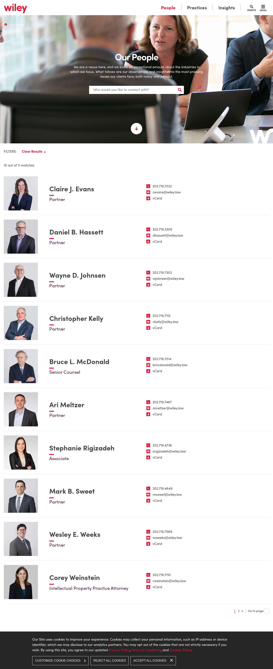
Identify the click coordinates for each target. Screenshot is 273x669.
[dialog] (136, 650)
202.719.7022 (162, 185)
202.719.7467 (162, 402)
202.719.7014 (162, 358)
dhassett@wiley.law (168, 234)
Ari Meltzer (66, 404)
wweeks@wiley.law (167, 538)
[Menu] (263, 8)
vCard (157, 197)
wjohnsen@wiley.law (168, 278)
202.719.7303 (162, 272)
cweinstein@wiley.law (169, 581)
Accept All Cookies (149, 660)
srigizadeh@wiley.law (169, 451)
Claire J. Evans (71, 187)
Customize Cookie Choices (57, 660)
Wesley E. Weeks (74, 534)
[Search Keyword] (136, 89)
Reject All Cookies (109, 660)
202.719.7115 (161, 315)
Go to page (258, 611)
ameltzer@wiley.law (168, 408)
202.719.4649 (163, 488)
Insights (226, 8)
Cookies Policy (180, 650)
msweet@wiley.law (167, 494)
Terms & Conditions (146, 650)
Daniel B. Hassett (76, 231)
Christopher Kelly (76, 317)
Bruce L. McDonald (79, 361)
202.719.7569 (162, 532)
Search (251, 10)
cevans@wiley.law (167, 191)
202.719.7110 (162, 575)
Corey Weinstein (74, 578)
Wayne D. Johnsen (77, 274)
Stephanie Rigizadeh (82, 448)
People (168, 8)
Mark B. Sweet (72, 491)
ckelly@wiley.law (165, 321)
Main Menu (125, 4)
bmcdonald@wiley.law (170, 364)
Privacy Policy (119, 650)
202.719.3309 (162, 228)
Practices (197, 8)
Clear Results (32, 150)
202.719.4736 (162, 445)
